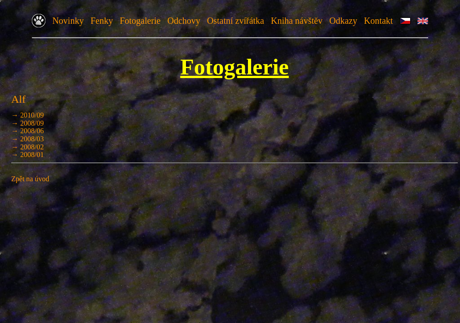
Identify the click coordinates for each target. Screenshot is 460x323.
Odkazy (343, 21)
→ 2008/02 (27, 147)
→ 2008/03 (27, 139)
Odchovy (183, 21)
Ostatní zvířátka (235, 21)
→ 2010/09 (27, 115)
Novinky (68, 21)
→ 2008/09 (27, 123)
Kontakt (378, 21)
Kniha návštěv (297, 21)
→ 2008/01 (27, 154)
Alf (18, 99)
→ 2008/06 (27, 131)
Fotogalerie (139, 21)
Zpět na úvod (30, 179)
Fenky (101, 21)
